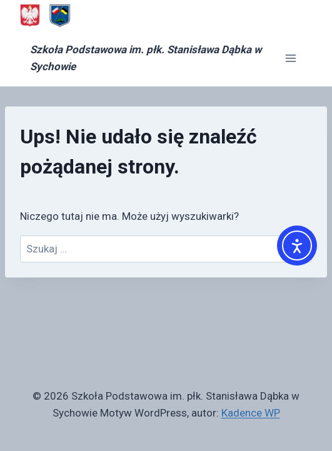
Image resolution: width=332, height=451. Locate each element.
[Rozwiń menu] (290, 58)
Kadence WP (250, 413)
